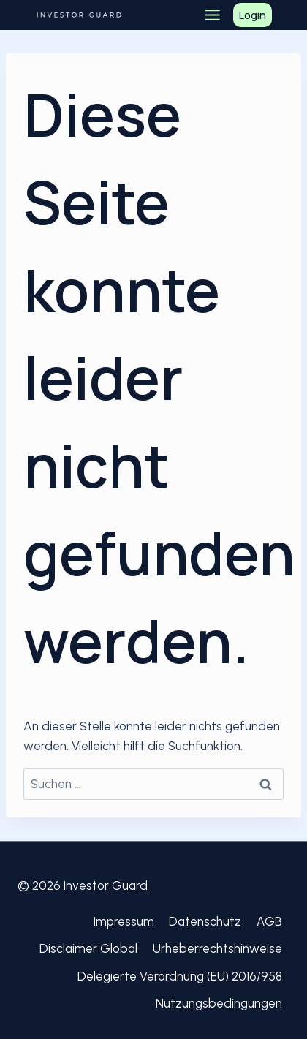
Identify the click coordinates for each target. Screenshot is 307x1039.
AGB (269, 921)
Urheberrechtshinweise (217, 948)
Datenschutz (205, 921)
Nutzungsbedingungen (219, 1003)
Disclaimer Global (88, 948)
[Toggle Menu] (212, 15)
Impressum (124, 921)
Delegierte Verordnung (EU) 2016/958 (179, 976)
